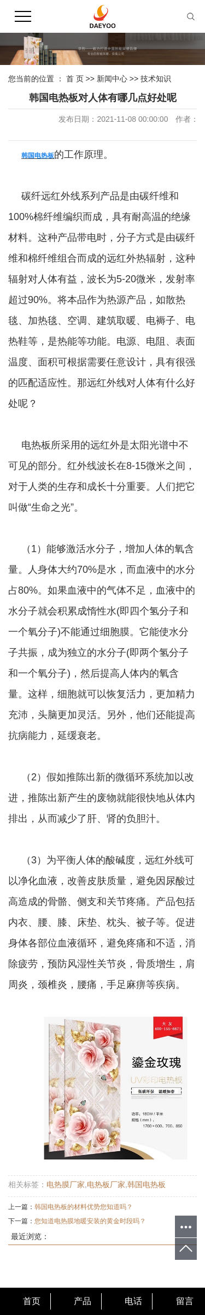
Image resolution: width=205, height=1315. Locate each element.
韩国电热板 (146, 1184)
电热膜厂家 (65, 1184)
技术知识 (155, 78)
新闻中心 (112, 78)
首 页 (75, 78)
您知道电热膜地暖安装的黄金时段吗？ (90, 1221)
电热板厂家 (106, 1184)
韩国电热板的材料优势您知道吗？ (83, 1207)
